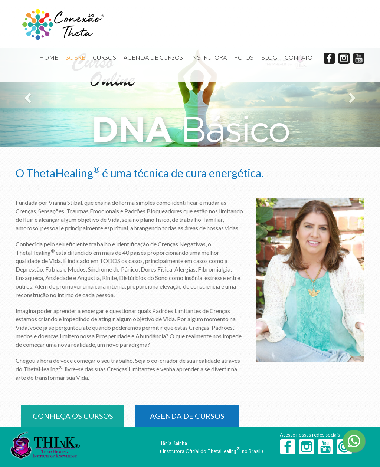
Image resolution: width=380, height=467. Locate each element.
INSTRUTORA (208, 57)
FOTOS (243, 57)
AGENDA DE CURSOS (153, 57)
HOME (48, 57)
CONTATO (298, 57)
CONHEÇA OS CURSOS (73, 415)
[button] (28, 97)
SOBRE (75, 57)
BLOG (269, 57)
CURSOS (104, 57)
